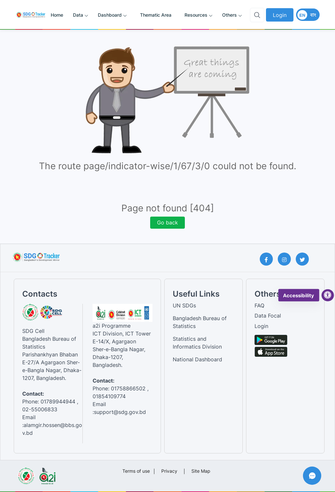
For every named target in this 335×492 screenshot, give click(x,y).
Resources (196, 15)
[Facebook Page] (269, 259)
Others (229, 15)
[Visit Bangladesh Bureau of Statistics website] (26, 473)
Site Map (200, 471)
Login (280, 15)
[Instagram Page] (287, 259)
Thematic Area (155, 15)
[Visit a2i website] (47, 473)
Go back (167, 222)
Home (57, 15)
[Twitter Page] (305, 259)
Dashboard (110, 15)
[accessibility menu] (328, 295)
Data (78, 15)
